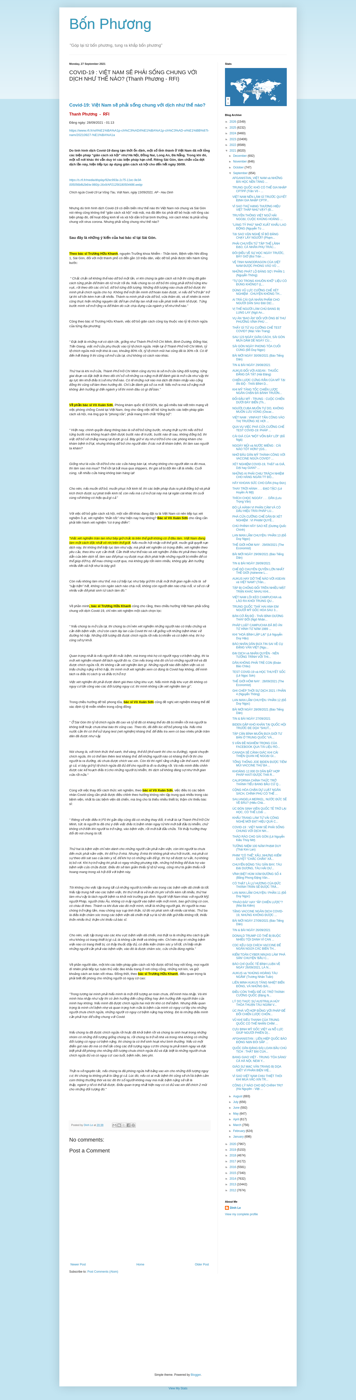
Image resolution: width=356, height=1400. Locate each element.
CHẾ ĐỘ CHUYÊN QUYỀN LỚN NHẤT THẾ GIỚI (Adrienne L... (258, 571)
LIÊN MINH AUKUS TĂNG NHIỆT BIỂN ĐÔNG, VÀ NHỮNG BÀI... (258, 984)
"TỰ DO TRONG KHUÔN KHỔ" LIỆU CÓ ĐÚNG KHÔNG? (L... (259, 282)
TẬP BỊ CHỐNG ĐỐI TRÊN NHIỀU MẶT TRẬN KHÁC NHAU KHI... (259, 589)
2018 (233, 1155)
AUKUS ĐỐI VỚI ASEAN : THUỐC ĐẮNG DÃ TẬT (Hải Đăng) (255, 372)
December (240, 156)
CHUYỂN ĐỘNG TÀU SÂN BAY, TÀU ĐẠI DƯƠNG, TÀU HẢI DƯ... (257, 866)
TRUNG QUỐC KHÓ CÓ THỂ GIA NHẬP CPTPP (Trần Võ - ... (259, 189)
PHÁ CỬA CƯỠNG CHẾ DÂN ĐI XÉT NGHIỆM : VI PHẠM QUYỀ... (257, 518)
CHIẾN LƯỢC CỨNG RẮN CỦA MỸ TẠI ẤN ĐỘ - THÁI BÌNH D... (258, 381)
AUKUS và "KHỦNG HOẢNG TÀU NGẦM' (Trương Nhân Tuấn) (255, 974)
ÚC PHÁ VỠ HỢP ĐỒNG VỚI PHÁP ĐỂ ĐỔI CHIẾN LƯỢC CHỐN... (258, 1012)
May (236, 1113)
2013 (233, 1184)
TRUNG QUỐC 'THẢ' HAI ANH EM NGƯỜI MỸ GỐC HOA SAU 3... (255, 608)
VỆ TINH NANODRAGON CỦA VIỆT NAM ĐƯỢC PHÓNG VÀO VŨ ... (256, 263)
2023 (233, 139)
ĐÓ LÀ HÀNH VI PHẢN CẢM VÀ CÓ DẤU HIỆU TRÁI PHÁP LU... (256, 509)
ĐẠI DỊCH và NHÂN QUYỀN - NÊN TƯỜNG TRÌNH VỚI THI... (255, 655)
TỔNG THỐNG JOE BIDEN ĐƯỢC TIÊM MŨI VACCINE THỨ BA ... (259, 763)
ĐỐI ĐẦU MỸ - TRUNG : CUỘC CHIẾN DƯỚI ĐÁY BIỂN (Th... (258, 400)
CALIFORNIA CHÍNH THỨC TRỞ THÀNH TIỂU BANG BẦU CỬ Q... (256, 782)
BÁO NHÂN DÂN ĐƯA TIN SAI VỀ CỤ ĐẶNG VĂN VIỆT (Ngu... (257, 645)
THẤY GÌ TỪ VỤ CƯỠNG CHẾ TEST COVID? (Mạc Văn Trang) (256, 329)
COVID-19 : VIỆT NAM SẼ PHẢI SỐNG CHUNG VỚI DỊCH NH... (258, 829)
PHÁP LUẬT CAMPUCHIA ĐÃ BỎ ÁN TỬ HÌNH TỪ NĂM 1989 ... (257, 626)
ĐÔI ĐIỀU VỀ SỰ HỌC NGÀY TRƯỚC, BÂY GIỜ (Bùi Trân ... (258, 254)
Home (140, 1264)
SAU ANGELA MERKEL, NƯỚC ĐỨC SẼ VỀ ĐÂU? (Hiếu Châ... (259, 801)
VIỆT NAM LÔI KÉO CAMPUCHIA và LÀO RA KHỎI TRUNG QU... (256, 599)
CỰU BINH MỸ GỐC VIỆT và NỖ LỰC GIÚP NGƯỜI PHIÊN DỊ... (257, 1031)
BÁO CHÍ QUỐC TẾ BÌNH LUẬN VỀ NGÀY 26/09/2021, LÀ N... (256, 965)
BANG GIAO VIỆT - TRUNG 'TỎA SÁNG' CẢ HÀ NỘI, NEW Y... (259, 1059)
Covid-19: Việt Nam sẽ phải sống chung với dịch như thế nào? (137, 105)
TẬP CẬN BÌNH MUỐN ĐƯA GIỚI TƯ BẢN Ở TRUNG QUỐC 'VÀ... (257, 735)
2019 (233, 1149)
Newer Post (78, 1264)
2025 (233, 127)
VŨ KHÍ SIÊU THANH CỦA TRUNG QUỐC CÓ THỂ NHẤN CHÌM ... (255, 1021)
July (236, 1102)
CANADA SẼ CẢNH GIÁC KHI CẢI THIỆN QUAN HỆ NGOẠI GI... (255, 754)
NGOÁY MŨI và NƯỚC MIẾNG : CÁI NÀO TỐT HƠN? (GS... (256, 447)
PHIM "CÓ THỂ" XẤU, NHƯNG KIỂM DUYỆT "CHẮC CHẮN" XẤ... (256, 857)
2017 (233, 1161)
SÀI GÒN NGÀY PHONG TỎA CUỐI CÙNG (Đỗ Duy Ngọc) (256, 347)
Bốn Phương (110, 24)
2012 (233, 1190)
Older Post (202, 1264)
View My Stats (178, 1388)
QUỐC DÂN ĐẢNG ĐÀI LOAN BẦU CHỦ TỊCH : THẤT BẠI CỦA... (259, 1049)
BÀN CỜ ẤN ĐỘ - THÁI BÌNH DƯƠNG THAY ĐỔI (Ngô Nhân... (257, 617)
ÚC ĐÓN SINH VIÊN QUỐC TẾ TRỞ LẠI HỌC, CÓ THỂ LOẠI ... (259, 810)
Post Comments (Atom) (102, 1271)
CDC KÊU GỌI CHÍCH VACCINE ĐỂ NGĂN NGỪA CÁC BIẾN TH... (256, 946)
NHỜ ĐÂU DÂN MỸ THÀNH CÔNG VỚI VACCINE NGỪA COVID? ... (258, 456)
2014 (233, 1178)
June (236, 1107)
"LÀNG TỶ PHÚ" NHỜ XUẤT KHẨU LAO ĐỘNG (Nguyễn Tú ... (259, 226)
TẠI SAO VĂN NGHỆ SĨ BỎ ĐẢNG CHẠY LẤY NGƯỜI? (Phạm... (255, 235)
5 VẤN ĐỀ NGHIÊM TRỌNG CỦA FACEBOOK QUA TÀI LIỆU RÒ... (256, 744)
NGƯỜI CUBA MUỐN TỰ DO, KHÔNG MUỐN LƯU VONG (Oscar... (258, 410)
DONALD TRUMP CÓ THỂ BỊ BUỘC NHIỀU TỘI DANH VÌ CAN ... (256, 937)
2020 (233, 1144)
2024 (233, 133)
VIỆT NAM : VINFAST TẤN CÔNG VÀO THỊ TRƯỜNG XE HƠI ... (258, 419)
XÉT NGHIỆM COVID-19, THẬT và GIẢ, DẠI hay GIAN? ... (258, 465)
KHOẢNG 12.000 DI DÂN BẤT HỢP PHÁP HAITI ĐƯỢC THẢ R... (256, 773)
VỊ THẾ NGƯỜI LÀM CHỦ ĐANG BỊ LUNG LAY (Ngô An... (256, 310)
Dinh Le (89, 1125)
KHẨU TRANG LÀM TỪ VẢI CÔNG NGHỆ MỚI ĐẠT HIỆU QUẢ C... (255, 819)
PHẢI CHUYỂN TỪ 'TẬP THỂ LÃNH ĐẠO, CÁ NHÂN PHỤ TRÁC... (256, 245)
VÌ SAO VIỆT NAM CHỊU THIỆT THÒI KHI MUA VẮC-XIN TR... (257, 1077)
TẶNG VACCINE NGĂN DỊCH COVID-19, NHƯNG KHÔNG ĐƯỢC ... (257, 913)
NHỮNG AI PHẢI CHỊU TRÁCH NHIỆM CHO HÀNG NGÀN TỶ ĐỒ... (258, 475)
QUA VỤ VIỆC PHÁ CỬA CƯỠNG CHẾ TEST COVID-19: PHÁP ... (258, 428)
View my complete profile (241, 1214)
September (240, 173)
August (238, 1096)
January (239, 1136)
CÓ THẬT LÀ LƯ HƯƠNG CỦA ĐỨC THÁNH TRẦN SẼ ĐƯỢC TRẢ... (256, 885)
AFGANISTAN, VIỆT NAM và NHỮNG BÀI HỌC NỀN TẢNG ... (257, 179)
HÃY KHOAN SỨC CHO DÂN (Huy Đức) (259, 483)
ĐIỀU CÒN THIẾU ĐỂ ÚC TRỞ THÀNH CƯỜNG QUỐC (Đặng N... (258, 993)
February (239, 1131)
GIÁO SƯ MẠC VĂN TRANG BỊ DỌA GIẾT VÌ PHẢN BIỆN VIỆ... (256, 1068)
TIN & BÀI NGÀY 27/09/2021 (251, 718)
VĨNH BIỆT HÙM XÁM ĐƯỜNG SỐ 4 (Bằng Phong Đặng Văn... (256, 875)
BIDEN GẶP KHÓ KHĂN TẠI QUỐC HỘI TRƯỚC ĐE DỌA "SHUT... (259, 726)
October (239, 167)
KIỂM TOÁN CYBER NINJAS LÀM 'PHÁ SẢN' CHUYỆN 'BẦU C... (258, 956)
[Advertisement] (178, 1323)
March (237, 1125)
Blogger (196, 1375)
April (236, 1119)
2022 (233, 145)
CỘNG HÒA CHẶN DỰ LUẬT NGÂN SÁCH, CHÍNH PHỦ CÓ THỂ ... (256, 791)
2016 (233, 1167)
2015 (233, 1173)
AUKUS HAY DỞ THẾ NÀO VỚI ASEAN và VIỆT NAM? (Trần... (258, 580)
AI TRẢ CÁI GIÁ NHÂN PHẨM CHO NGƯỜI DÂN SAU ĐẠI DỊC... (256, 301)
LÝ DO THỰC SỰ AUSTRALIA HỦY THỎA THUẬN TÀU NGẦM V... (256, 1003)
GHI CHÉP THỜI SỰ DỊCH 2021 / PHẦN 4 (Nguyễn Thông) (259, 692)
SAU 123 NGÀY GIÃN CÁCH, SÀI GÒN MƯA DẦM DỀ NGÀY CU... (258, 338)
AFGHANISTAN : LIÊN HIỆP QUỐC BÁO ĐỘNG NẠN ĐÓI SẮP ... (259, 1040)
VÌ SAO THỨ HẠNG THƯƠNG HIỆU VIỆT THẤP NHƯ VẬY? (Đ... (256, 208)
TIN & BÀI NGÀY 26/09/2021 (251, 930)
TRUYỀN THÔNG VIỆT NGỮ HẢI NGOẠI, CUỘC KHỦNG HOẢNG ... (257, 217)
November (240, 161)
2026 (233, 121)
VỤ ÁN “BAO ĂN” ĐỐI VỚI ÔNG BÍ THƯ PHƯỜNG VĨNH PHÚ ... (259, 320)
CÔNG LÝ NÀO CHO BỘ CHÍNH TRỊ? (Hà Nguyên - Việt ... (257, 1087)
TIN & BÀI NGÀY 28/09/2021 (251, 563)
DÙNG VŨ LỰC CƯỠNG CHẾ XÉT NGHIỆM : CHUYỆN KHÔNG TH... (257, 292)
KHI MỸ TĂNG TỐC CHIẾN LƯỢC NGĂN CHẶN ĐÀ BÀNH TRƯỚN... (257, 391)
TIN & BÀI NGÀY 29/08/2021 (251, 365)
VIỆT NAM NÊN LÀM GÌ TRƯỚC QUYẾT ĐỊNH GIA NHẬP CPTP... (259, 198)
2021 (233, 150)
